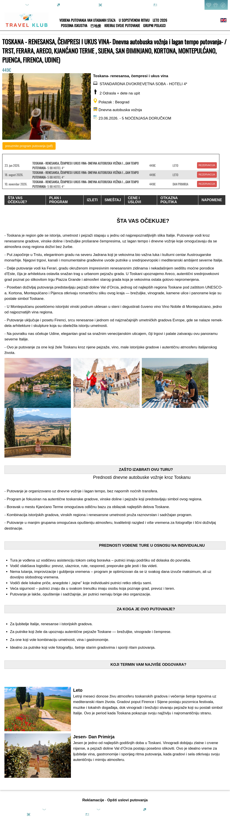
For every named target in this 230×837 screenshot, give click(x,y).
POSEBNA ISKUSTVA (74, 25)
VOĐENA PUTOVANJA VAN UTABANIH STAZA (87, 20)
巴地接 (95, 25)
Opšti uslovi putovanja (127, 800)
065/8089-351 (176, 809)
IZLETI (92, 200)
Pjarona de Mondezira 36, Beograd (179, 4)
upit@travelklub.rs (42, 4)
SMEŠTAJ (113, 200)
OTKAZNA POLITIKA (169, 200)
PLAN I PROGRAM (58, 200)
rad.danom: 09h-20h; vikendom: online (127, 4)
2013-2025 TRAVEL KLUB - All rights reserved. (169, 814)
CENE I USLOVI (134, 200)
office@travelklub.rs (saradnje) (121, 809)
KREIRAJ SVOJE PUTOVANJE (122, 25)
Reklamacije (93, 800)
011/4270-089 (70, 2)
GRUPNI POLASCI (154, 25)
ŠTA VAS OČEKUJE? (17, 200)
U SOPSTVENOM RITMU (134, 20)
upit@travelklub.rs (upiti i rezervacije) (71, 809)
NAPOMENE (212, 200)
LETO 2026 (160, 20)
